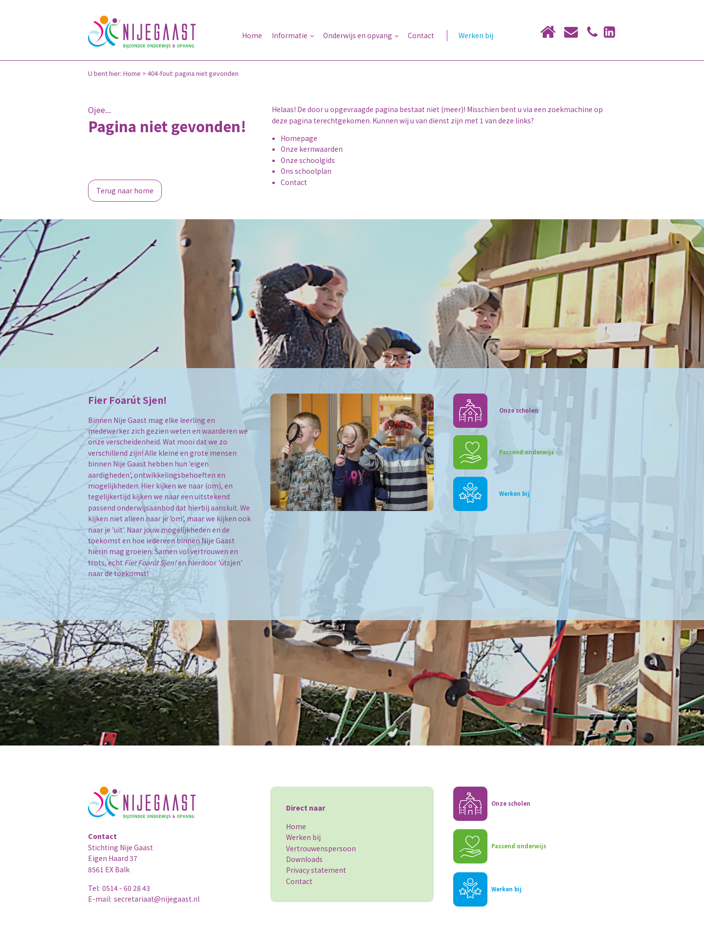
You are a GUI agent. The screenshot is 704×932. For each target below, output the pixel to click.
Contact (421, 35)
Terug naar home (125, 190)
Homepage (299, 138)
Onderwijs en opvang (357, 35)
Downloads (304, 859)
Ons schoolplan (306, 171)
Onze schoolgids (308, 160)
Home (252, 35)
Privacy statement (316, 870)
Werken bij (476, 35)
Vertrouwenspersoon (321, 848)
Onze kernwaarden (312, 149)
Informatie (290, 35)
